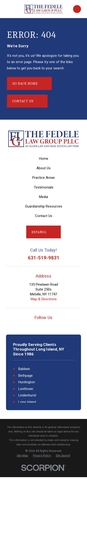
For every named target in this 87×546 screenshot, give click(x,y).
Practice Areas (43, 178)
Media (43, 197)
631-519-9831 (43, 257)
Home (43, 158)
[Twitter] (53, 325)
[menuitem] (22, 455)
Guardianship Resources (43, 206)
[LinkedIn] (62, 325)
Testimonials (43, 187)
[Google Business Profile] (24, 325)
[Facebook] (43, 325)
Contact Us (43, 216)
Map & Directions (44, 299)
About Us (43, 168)
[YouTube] (34, 325)
